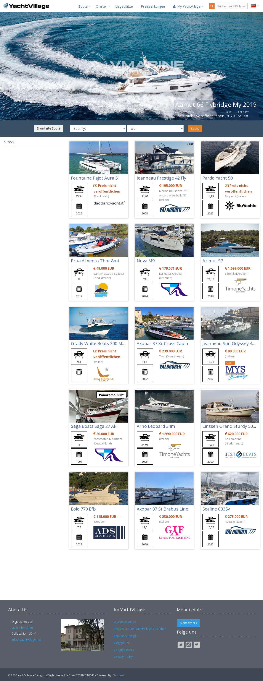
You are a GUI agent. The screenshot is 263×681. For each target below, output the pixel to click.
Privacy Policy (123, 657)
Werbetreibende (125, 621)
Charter (101, 6)
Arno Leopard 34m (156, 426)
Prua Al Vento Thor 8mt (95, 261)
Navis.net (118, 675)
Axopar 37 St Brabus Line (162, 509)
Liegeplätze (124, 6)
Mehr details (188, 623)
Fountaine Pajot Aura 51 (95, 178)
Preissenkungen (153, 6)
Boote (83, 6)
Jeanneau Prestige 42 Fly (161, 178)
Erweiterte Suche (48, 128)
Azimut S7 (212, 261)
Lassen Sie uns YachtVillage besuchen (140, 629)
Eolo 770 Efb (83, 509)
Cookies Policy (124, 650)
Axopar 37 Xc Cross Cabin (162, 343)
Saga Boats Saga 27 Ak (93, 426)
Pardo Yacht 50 (217, 178)
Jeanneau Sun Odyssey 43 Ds (231, 343)
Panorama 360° (111, 395)
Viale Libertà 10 (22, 628)
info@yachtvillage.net (26, 639)
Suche (195, 128)
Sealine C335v (216, 509)
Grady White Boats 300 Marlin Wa (105, 343)
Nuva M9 (146, 261)
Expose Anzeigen (126, 636)
